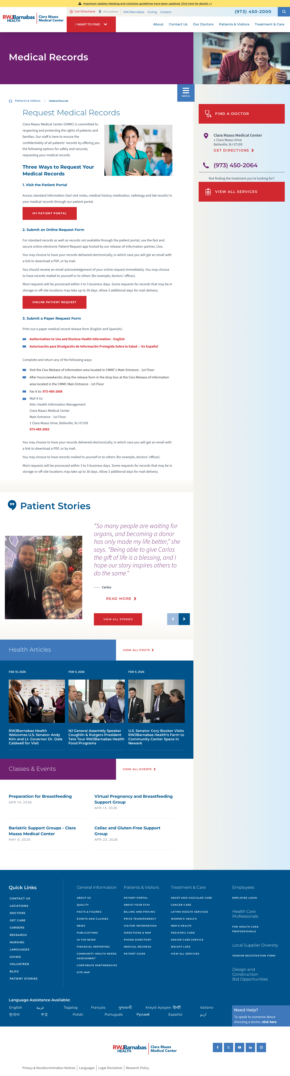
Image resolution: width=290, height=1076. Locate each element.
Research (18, 934)
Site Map (83, 972)
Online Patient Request (54, 302)
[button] (284, 11)
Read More (119, 599)
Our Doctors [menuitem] (203, 24)
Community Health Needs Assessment (97, 956)
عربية (40, 1007)
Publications (87, 932)
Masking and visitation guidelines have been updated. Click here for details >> (147, 3)
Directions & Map (137, 932)
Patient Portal (136, 897)
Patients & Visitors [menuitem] (234, 24)
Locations (19, 905)
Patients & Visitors (27, 100)
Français (98, 1007)
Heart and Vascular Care (191, 897)
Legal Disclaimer (110, 1068)
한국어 (14, 1014)
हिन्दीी (177, 1007)
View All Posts (136, 650)
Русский (142, 1014)
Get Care (18, 920)
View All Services (231, 191)
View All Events (137, 769)
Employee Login (244, 897)
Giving (152, 12)
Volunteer (19, 964)
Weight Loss (180, 946)
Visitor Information (140, 925)
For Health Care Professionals (245, 929)
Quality (83, 904)
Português (114, 1014)
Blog (14, 971)
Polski (78, 1014)
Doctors (18, 913)
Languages (20, 949)
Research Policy (137, 1068)
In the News (86, 939)
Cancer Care (181, 904)
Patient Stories (24, 978)
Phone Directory (137, 939)
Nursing (17, 942)
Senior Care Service (187, 939)
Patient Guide (135, 953)
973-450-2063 (39, 429)
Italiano (206, 1007)
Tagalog (71, 1007)
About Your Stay (137, 904)
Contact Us (20, 898)
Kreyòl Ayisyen (158, 1007)
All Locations (108, 11)
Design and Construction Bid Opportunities (250, 974)
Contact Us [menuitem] (178, 24)
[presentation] (142, 564)
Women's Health (184, 918)
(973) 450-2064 (236, 165)
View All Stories (118, 619)
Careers (165, 12)
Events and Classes (93, 918)
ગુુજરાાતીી (125, 1007)
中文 (44, 1014)
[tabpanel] (43, 577)
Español (175, 1014)
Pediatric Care (183, 932)
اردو (203, 1014)
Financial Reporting (93, 946)
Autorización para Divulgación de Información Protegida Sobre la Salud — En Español (94, 346)
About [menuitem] (158, 24)
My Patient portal (49, 213)
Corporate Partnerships (97, 965)
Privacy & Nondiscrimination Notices (48, 1068)
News (81, 925)
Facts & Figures (89, 911)
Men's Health (181, 925)
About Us (84, 897)
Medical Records (137, 946)
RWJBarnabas (133, 12)
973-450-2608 (52, 391)
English (15, 1007)
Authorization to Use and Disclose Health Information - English (77, 339)
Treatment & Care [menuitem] (269, 24)
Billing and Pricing (139, 911)
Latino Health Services (189, 911)
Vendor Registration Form (254, 955)
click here (269, 1022)
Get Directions (82, 11)
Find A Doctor (227, 113)
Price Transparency (140, 918)
